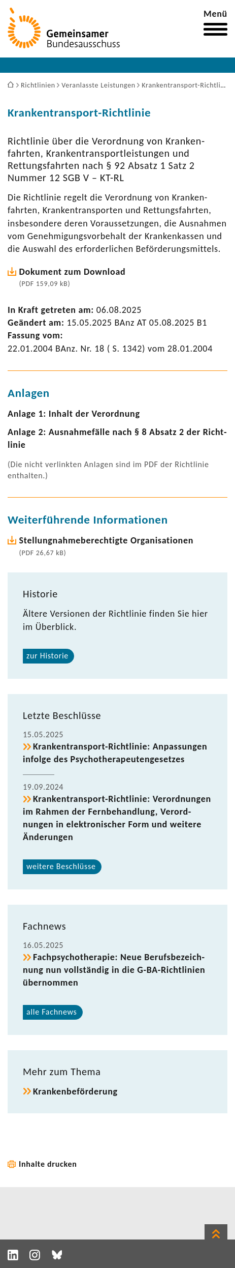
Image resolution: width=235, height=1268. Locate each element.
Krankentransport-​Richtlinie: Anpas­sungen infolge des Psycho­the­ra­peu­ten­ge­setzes (115, 753)
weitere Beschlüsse (61, 866)
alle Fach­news (51, 1012)
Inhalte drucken (48, 1164)
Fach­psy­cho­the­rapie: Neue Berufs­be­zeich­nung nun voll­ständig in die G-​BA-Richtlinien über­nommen (114, 970)
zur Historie (47, 655)
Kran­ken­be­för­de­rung (75, 1091)
